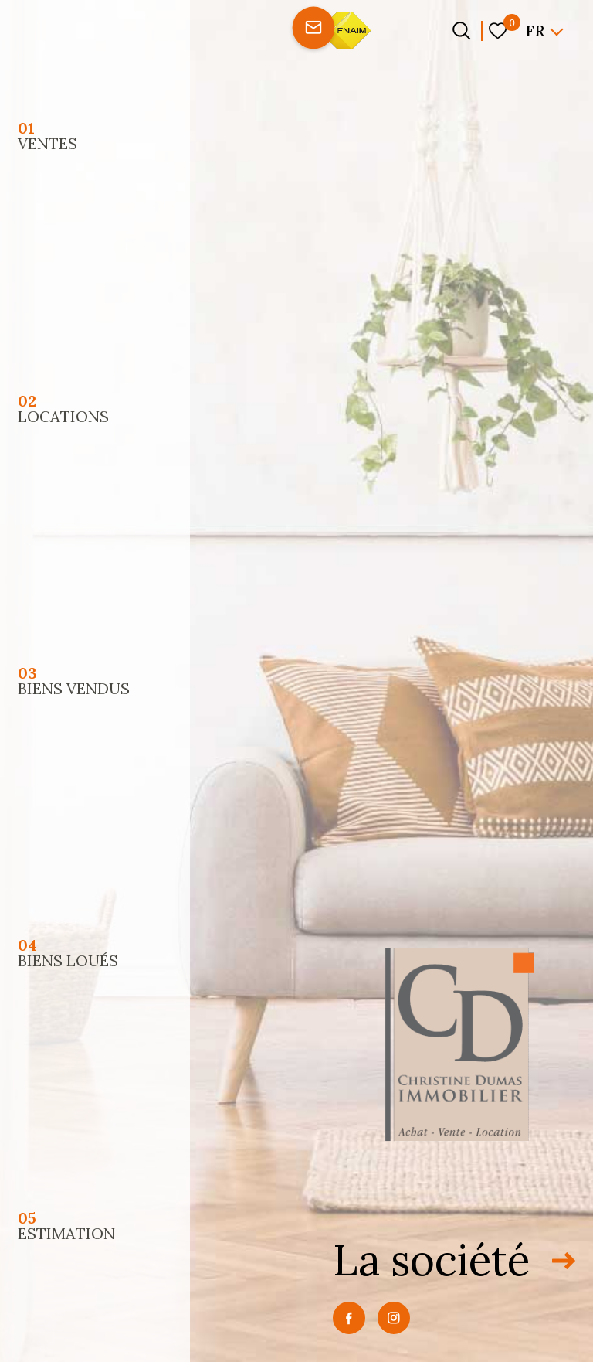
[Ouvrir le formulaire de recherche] (461, 30)
